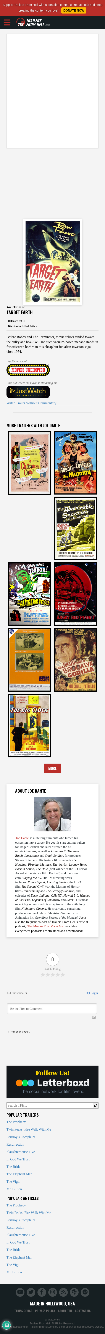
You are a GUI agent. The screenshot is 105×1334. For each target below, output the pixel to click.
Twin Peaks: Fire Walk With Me (28, 1129)
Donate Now (73, 10)
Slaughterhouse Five (20, 1152)
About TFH (65, 1310)
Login (92, 993)
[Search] (95, 1105)
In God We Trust (17, 1159)
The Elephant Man (19, 1174)
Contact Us (83, 1310)
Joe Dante (22, 838)
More (52, 768)
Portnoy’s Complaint (20, 1137)
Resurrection (15, 1144)
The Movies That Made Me (45, 926)
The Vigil (13, 1181)
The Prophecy (16, 1122)
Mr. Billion (14, 1189)
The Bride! (14, 1167)
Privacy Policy (45, 1310)
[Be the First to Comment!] (52, 1008)
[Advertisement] (52, 91)
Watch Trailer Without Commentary (31, 403)
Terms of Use (23, 1310)
